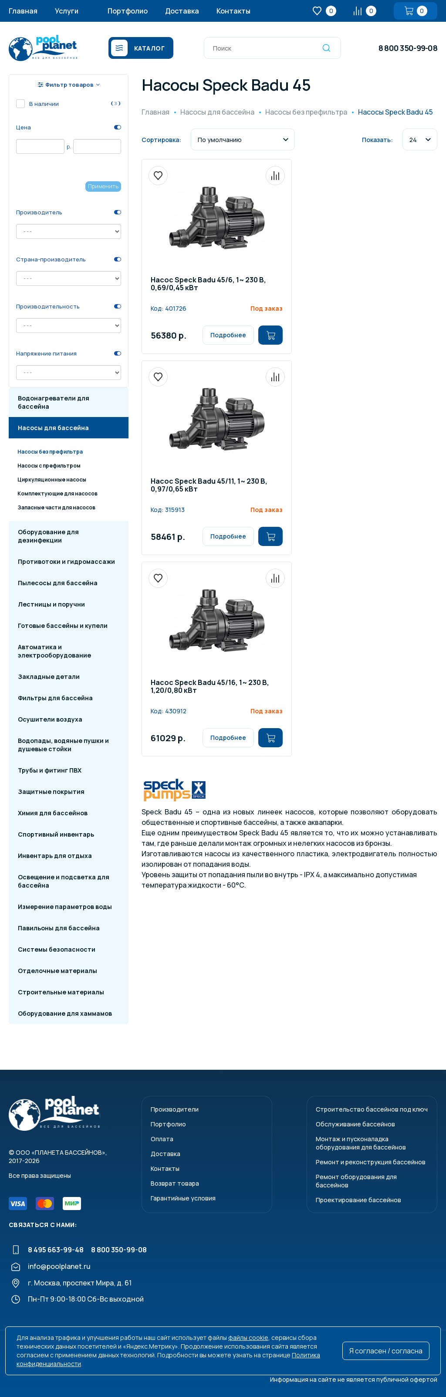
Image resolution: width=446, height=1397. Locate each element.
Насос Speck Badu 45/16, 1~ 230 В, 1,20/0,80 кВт (210, 687)
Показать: (377, 140)
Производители (175, 1109)
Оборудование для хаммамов (65, 1013)
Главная (23, 11)
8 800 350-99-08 (407, 48)
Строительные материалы (61, 992)
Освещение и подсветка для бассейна (63, 881)
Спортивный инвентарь (56, 834)
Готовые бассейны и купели (63, 625)
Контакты (233, 11)
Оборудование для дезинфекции (48, 536)
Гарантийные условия (183, 1198)
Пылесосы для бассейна (58, 583)
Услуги (66, 11)
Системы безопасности (56, 949)
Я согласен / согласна (385, 1351)
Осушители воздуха (50, 719)
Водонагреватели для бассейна (53, 402)
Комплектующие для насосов (57, 493)
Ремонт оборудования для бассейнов (356, 1181)
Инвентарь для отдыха (55, 855)
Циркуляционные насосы (51, 479)
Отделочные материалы (57, 970)
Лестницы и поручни (51, 604)
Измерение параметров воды (65, 906)
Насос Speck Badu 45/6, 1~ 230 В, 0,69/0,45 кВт (208, 284)
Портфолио (128, 11)
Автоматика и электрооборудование (54, 651)
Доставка (182, 11)
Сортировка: (161, 140)
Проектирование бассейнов (358, 1200)
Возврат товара (175, 1183)
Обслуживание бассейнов (355, 1124)
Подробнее (228, 335)
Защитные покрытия (51, 791)
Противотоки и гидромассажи (66, 561)
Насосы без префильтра (50, 451)
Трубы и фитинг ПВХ (49, 770)
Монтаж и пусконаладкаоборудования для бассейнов (361, 1143)
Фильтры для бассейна (55, 698)
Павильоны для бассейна (59, 928)
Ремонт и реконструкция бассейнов (371, 1162)
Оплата (162, 1139)
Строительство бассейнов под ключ (372, 1109)
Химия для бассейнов (53, 813)
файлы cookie (248, 1337)
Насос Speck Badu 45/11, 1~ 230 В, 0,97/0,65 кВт (209, 486)
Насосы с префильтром (49, 465)
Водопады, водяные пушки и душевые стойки (63, 744)
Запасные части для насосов (56, 507)
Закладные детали (49, 676)
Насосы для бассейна (53, 428)
